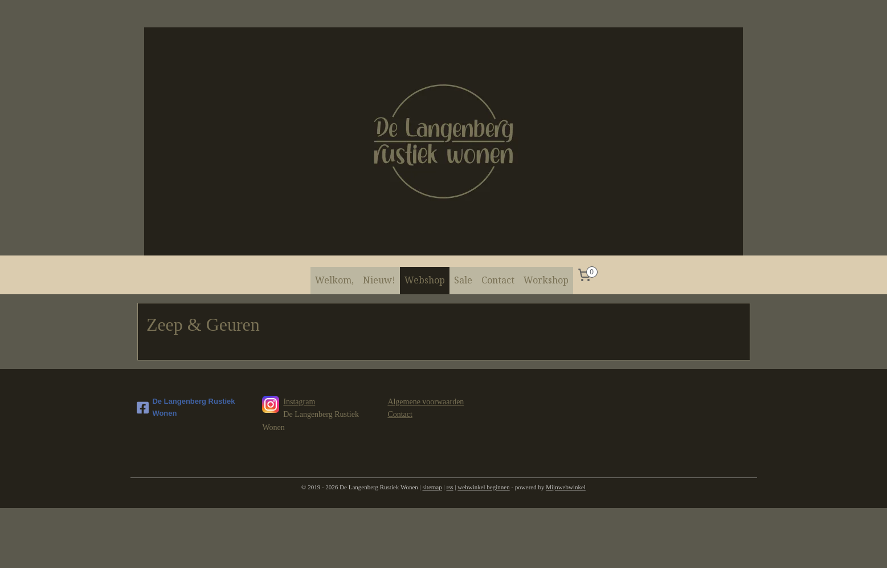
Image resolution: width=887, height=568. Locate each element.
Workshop (546, 280)
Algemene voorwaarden (425, 401)
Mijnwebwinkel (566, 487)
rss (449, 487)
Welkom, (334, 280)
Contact (497, 280)
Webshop (424, 280)
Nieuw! (379, 280)
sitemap (432, 487)
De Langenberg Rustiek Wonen (186, 407)
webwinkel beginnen (483, 487)
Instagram (299, 401)
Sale (463, 280)
